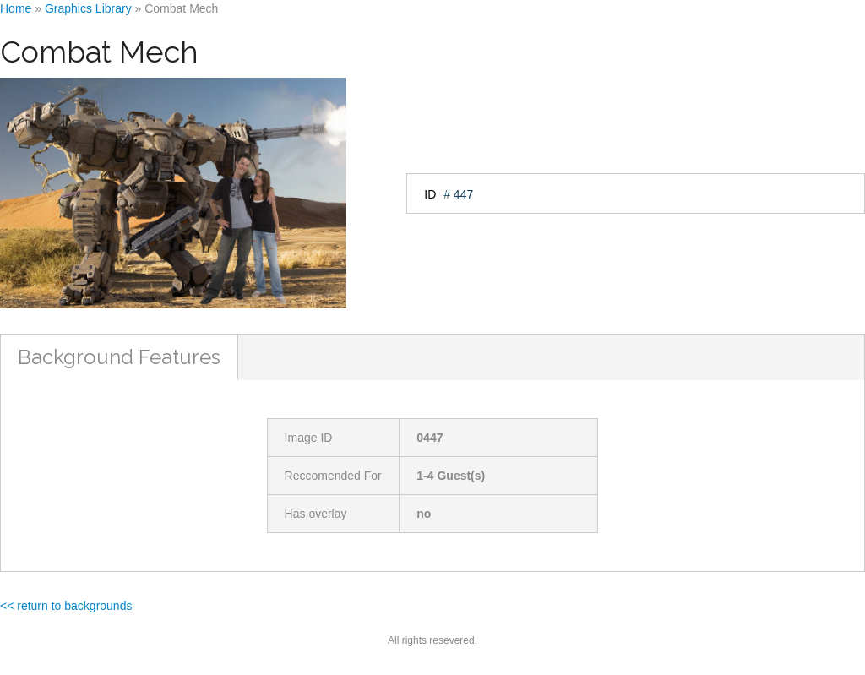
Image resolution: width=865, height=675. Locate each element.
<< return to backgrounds (66, 605)
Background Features (119, 357)
